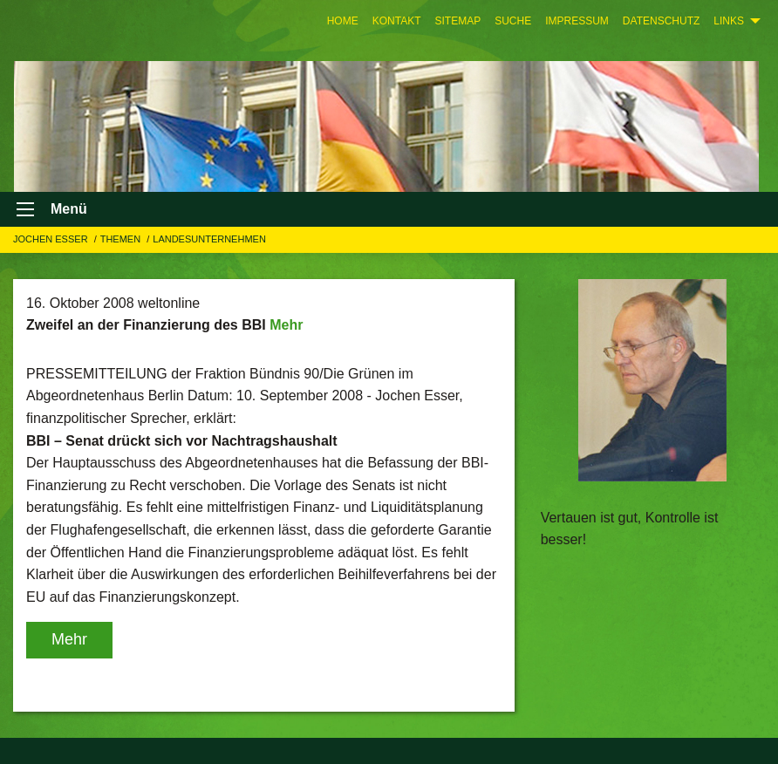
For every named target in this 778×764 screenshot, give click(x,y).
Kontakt (396, 21)
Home (342, 21)
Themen (122, 239)
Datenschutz (661, 21)
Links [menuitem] (728, 21)
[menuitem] (342, 21)
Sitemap (457, 21)
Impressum (577, 21)
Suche (513, 21)
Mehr (286, 324)
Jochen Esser (52, 239)
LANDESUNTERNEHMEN (209, 239)
